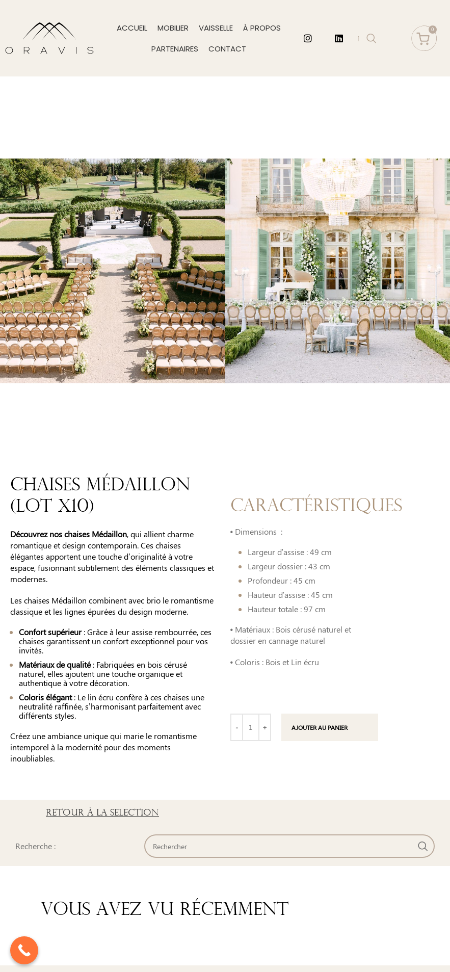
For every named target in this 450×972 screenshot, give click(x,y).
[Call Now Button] (24, 950)
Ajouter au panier (320, 727)
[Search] (289, 846)
